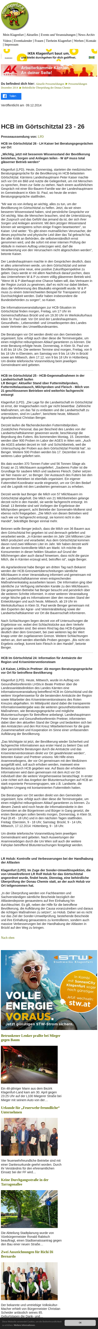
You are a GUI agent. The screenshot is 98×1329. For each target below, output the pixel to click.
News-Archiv (86, 34)
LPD (40, 136)
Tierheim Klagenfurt (58, 40)
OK (80, 1322)
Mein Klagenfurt (13, 34)
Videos (7, 40)
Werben (79, 40)
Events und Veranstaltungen (58, 34)
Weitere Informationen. (24, 1325)
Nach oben (7, 937)
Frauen (39, 40)
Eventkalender (23, 40)
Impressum (11, 44)
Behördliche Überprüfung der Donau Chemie (46, 87)
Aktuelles (32, 34)
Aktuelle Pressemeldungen (50, 83)
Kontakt (91, 40)
